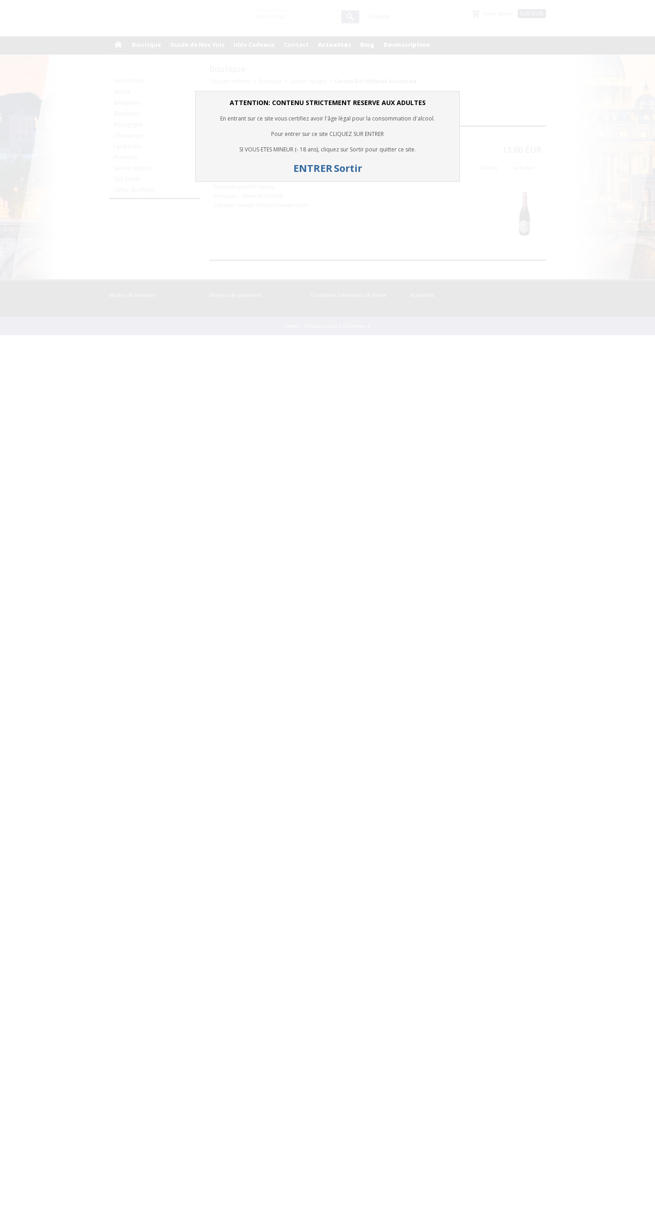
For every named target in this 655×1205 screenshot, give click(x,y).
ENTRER (313, 168)
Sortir (348, 168)
